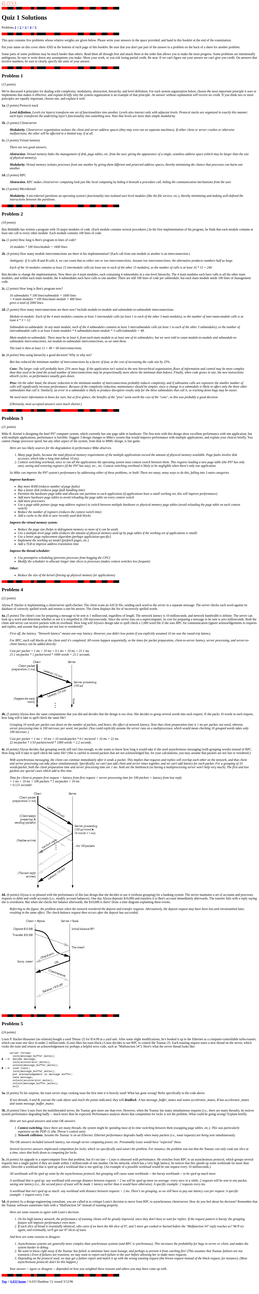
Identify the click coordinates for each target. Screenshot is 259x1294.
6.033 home (18, 1289)
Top (4, 1289)
